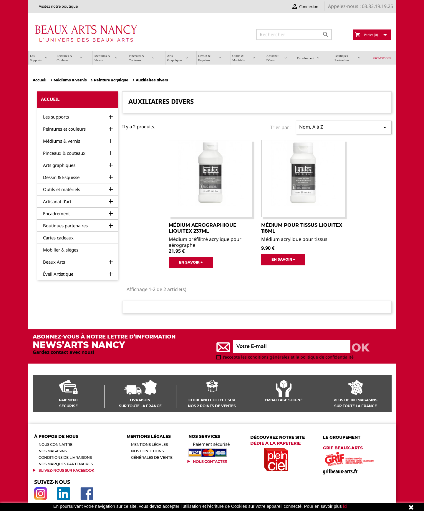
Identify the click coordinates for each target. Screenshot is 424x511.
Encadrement (56, 213)
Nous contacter (210, 461)
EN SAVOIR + (191, 262)
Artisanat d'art (57, 201)
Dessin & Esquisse (61, 177)
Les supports (56, 117)
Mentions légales (149, 444)
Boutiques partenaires (65, 226)
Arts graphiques (59, 165)
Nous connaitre (55, 444)
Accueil (50, 99)
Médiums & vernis (61, 141)
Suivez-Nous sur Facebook (66, 470)
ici (345, 506)
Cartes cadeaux (58, 238)
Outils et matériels (61, 189)
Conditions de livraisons (65, 457)
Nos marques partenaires (66, 464)
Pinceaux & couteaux (64, 153)
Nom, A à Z (343, 127)
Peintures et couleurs (64, 129)
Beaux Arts (54, 262)
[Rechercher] (294, 34)
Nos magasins (53, 451)
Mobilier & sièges (60, 250)
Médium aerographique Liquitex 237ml (202, 228)
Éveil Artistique (58, 274)
